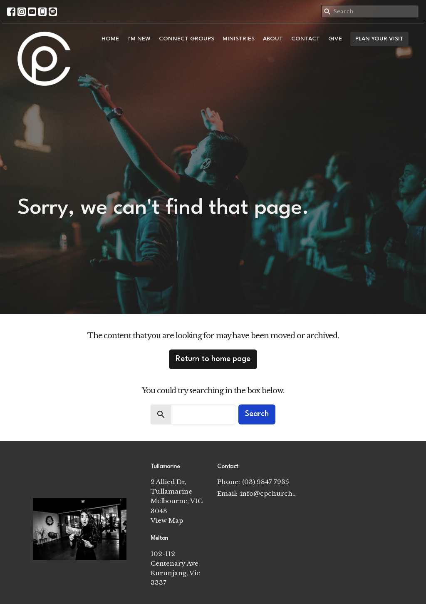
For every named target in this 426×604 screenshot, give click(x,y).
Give (335, 39)
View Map (167, 520)
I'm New (139, 39)
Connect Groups (186, 39)
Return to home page (213, 359)
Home (110, 39)
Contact (305, 39)
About (273, 39)
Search (257, 414)
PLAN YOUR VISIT (379, 39)
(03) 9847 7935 (265, 482)
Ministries (239, 39)
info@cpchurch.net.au (268, 493)
